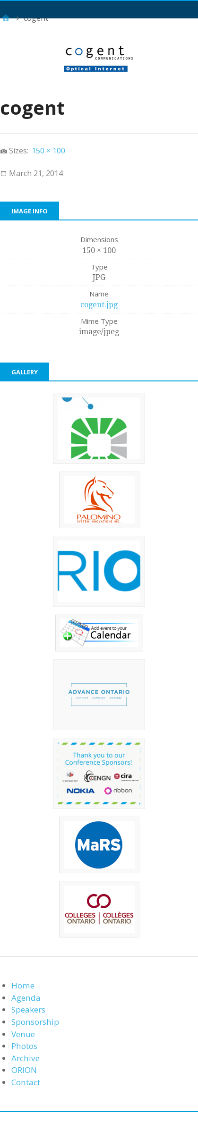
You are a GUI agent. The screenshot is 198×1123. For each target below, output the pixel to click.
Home (22, 985)
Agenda (26, 997)
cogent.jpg (99, 304)
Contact (25, 1082)
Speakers (28, 1009)
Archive (25, 1058)
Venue (23, 1034)
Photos (24, 1045)
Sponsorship (35, 1021)
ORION (24, 1069)
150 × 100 (48, 150)
